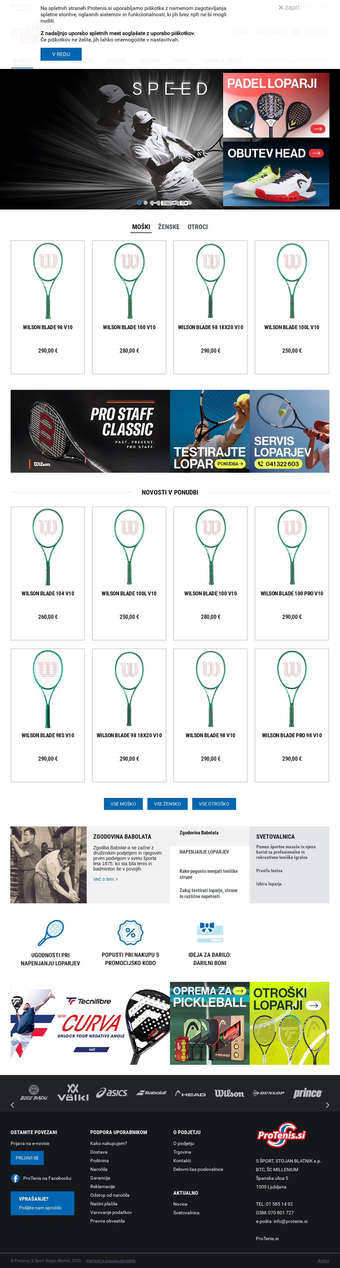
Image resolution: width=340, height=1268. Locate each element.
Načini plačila (104, 1203)
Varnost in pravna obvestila (110, 1260)
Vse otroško (214, 804)
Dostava (99, 1152)
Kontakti (182, 1160)
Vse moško (123, 804)
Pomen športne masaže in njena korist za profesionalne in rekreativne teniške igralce (286, 852)
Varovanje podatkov (111, 1212)
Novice (180, 1204)
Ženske (169, 227)
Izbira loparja (269, 883)
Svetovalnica (186, 1212)
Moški (141, 227)
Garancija (100, 1177)
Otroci (198, 227)
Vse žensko (167, 804)
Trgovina (182, 1152)
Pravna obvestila (107, 1221)
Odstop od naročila (109, 1195)
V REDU (61, 54)
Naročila (99, 1169)
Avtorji (323, 1260)
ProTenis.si (267, 1238)
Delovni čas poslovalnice (198, 1169)
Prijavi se (27, 1158)
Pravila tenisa (269, 870)
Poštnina (99, 1160)
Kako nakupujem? (108, 1143)
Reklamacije (102, 1186)
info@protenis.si (290, 1221)
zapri (289, 7)
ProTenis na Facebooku (47, 1178)
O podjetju (183, 1143)
